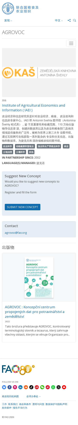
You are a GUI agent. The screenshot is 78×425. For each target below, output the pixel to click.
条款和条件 (25, 404)
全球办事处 (32, 396)
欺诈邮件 (7, 407)
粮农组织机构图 (10, 396)
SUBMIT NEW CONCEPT (22, 207)
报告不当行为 (20, 407)
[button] (73, 20)
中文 (57, 20)
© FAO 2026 (8, 417)
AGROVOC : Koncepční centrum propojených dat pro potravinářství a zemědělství (34, 312)
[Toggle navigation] (71, 43)
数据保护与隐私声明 (56, 404)
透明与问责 (38, 404)
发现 (7, 20)
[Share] (68, 20)
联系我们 (13, 404)
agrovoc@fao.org (16, 233)
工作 (4, 404)
